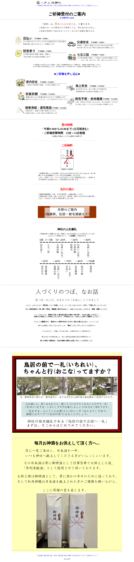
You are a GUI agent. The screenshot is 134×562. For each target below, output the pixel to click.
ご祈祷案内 (40, 5)
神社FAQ (78, 5)
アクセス (83, 5)
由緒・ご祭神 (53, 5)
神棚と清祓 (46, 5)
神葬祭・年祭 (71, 5)
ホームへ (94, 5)
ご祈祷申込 (89, 5)
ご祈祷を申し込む (67, 18)
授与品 (65, 5)
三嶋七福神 (60, 5)
